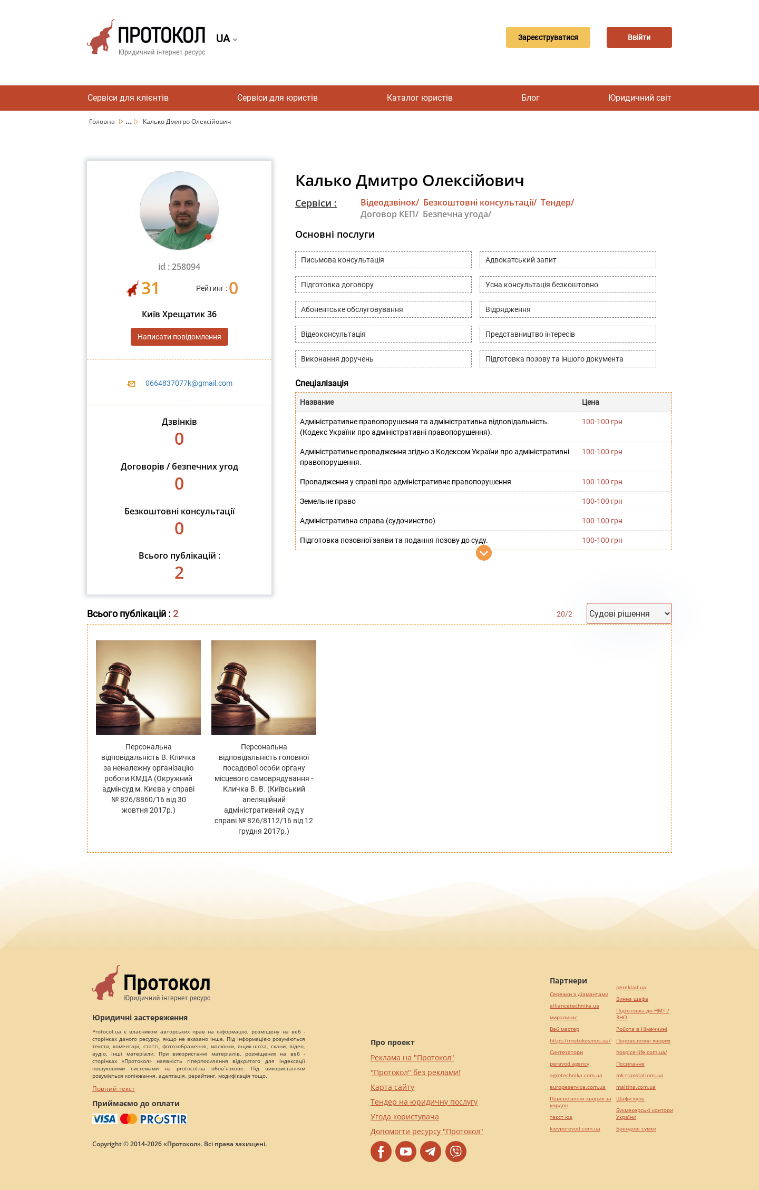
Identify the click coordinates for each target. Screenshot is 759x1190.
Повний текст (113, 1088)
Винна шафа (632, 999)
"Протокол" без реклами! (416, 1072)
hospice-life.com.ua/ (641, 1052)
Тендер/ (557, 202)
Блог (530, 98)
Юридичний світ (640, 98)
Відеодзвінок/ (390, 202)
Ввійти (635, 37)
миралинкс (564, 1017)
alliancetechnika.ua (574, 1005)
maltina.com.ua (636, 1087)
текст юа (561, 1117)
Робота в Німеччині (641, 1029)
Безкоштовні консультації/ (480, 202)
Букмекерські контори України (644, 1113)
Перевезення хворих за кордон (580, 1102)
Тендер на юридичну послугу (424, 1102)
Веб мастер (564, 1029)
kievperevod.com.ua (575, 1128)
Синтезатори (566, 1052)
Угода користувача (405, 1116)
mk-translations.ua (640, 1075)
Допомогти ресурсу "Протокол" (427, 1131)
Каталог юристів (420, 98)
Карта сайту (392, 1087)
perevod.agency (569, 1063)
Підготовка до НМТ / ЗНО (642, 1014)
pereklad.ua (631, 987)
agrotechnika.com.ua (576, 1075)
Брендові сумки (636, 1128)
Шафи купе (630, 1098)
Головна (102, 121)
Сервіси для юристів (277, 98)
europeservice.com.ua (578, 1087)
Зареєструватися (535, 37)
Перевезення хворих (643, 1040)
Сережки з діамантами (579, 994)
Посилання (630, 1063)
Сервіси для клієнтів (128, 98)
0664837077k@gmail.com (188, 383)
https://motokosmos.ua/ (580, 1040)
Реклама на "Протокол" (412, 1057)
